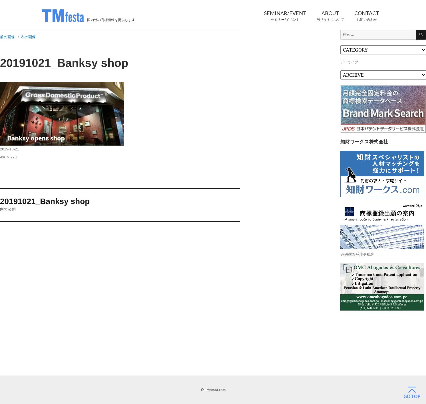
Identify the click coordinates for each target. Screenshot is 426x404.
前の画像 (7, 37)
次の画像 (28, 37)
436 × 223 (8, 157)
